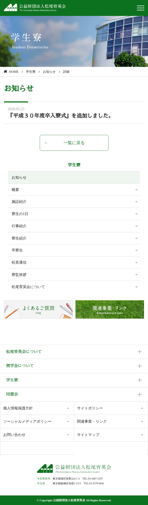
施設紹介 (19, 202)
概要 (15, 190)
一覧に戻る (74, 142)
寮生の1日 (20, 214)
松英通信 (19, 262)
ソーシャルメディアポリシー (27, 421)
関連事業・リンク (92, 421)
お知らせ (19, 177)
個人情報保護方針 (18, 408)
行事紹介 (19, 226)
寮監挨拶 (19, 275)
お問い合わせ (14, 435)
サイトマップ (88, 435)
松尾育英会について (28, 287)
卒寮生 (17, 250)
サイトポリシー (90, 408)
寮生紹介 (19, 238)
